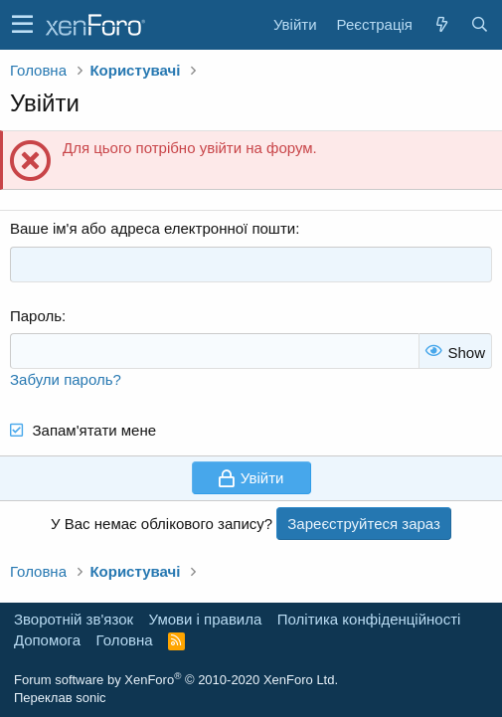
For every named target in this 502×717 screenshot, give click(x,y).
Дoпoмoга (47, 639)
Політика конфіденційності (369, 619)
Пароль (36, 315)
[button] (22, 25)
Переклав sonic (60, 697)
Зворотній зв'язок (73, 619)
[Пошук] (479, 24)
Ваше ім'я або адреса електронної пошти (152, 228)
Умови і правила (205, 619)
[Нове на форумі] (441, 24)
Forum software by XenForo (176, 679)
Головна (124, 639)
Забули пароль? (65, 379)
